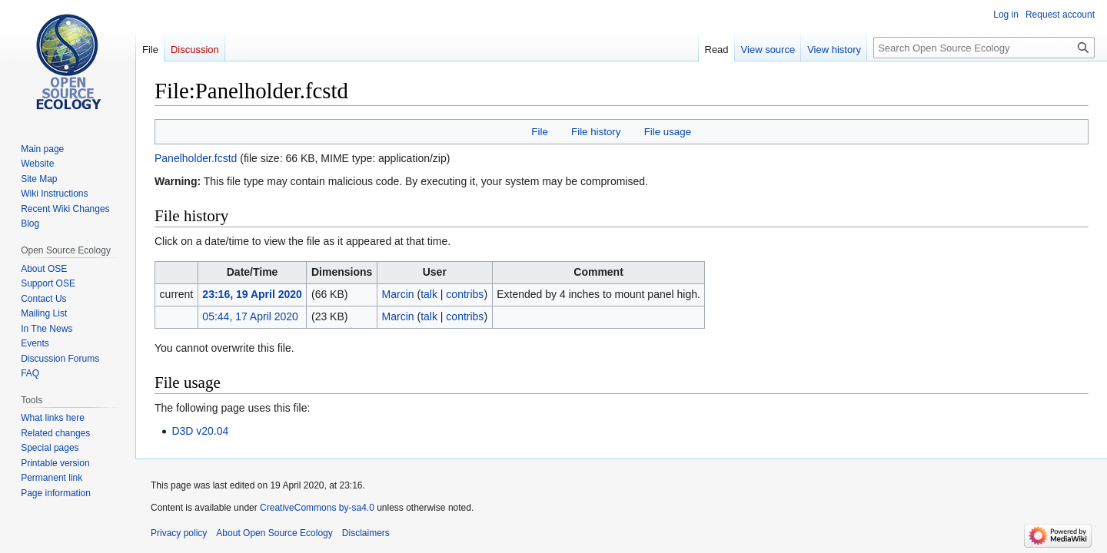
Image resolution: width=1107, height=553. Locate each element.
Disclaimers (366, 533)
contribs (465, 294)
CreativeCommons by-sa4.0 (317, 507)
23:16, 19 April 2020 (251, 294)
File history (595, 131)
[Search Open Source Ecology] (984, 47)
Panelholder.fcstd (196, 158)
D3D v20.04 (199, 431)
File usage (667, 131)
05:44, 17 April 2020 (250, 316)
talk (429, 294)
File (539, 131)
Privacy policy (179, 533)
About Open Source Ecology (274, 533)
